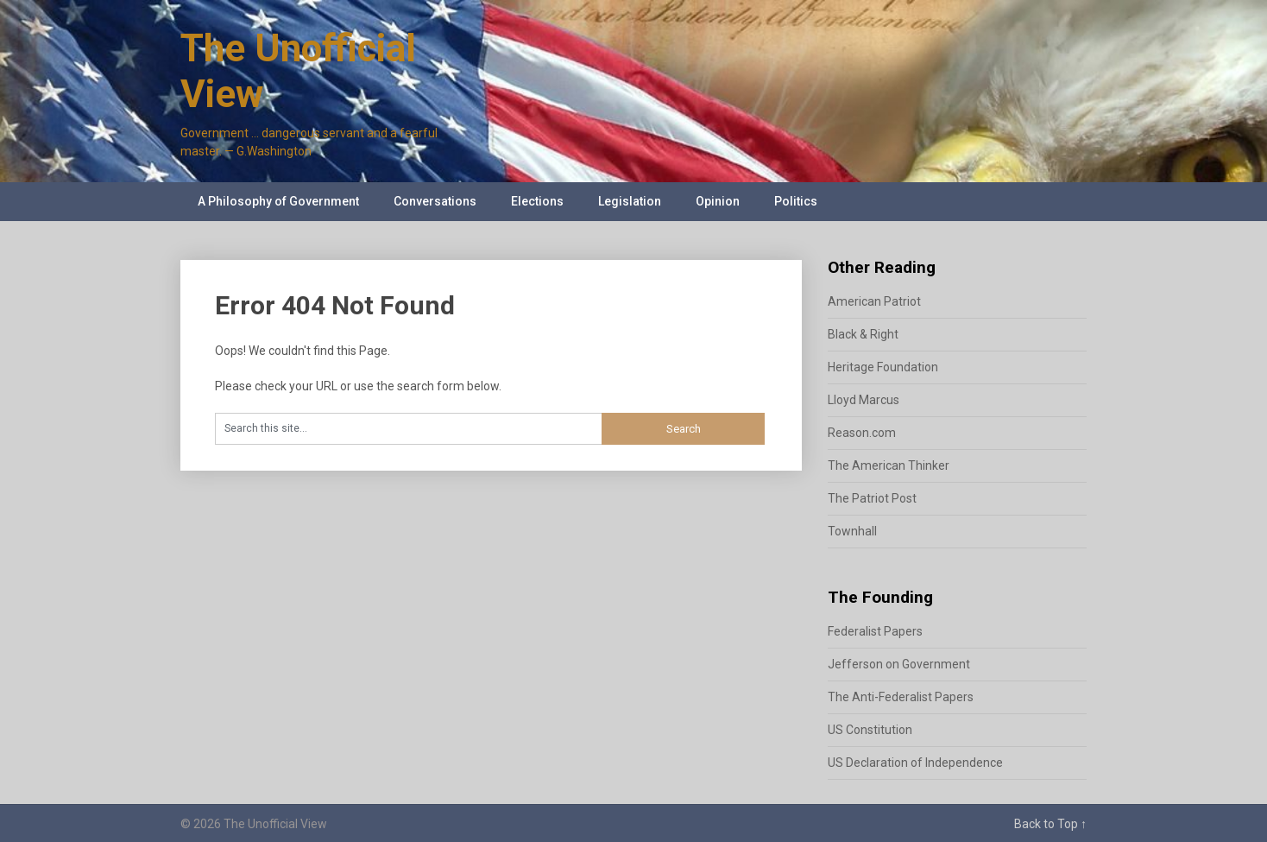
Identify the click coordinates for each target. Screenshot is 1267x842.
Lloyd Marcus (863, 400)
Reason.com (862, 433)
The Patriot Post (872, 498)
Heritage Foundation (883, 367)
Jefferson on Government (899, 664)
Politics (795, 201)
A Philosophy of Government (278, 201)
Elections (537, 201)
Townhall (852, 531)
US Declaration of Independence (915, 762)
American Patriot (874, 301)
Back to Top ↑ (1050, 824)
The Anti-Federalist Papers (901, 697)
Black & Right (863, 334)
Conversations (435, 201)
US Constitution (870, 730)
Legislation (629, 201)
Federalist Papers (875, 631)
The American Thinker (888, 465)
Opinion (718, 201)
